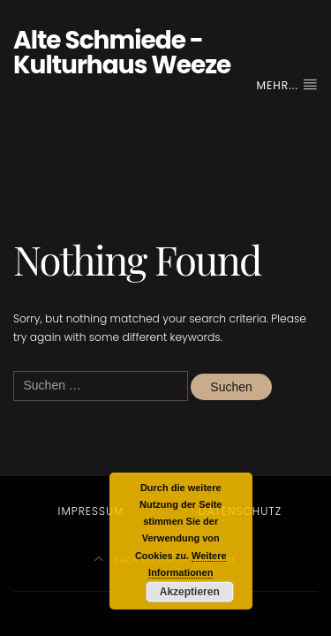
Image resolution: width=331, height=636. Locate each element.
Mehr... (288, 85)
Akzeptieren (190, 592)
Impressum (91, 511)
